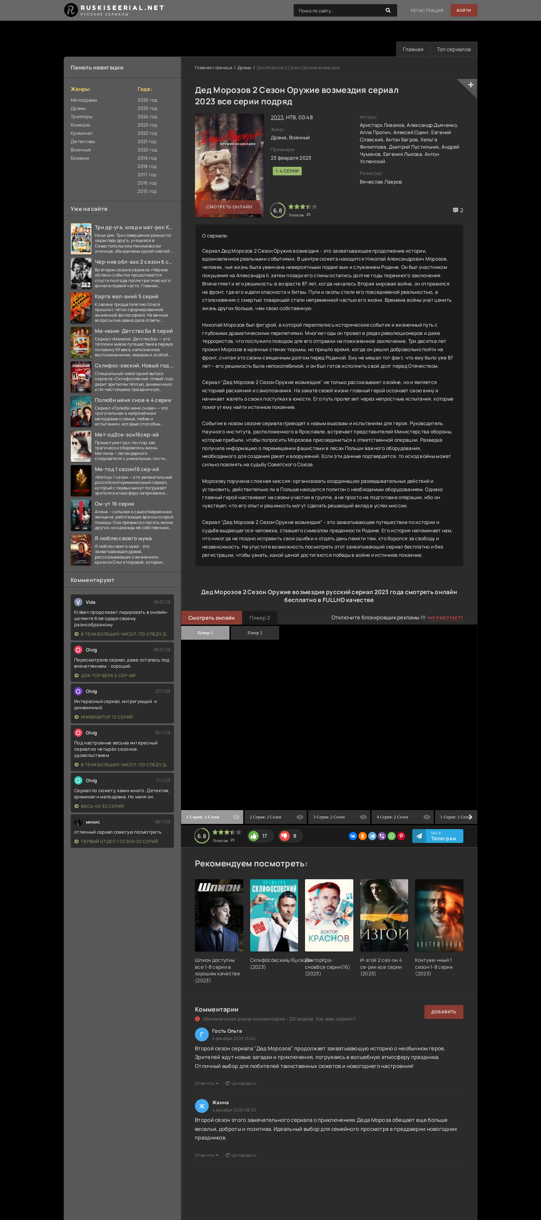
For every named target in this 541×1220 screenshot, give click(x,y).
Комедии (80, 125)
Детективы (83, 142)
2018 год (147, 166)
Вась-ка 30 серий (99, 806)
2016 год (147, 183)
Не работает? (446, 618)
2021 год (147, 142)
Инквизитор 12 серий (104, 717)
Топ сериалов (452, 49)
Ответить (207, 1084)
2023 (277, 117)
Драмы (78, 108)
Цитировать (241, 1084)
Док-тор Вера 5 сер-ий (105, 676)
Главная (410, 49)
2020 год (147, 150)
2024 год (147, 117)
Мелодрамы (84, 100)
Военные (81, 150)
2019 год (147, 158)
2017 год (147, 175)
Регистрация (425, 10)
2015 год (147, 191)
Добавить (443, 1012)
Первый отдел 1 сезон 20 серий (116, 842)
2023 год (147, 125)
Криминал (81, 133)
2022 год (147, 133)
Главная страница (213, 68)
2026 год (147, 100)
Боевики (80, 158)
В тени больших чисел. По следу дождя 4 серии (122, 634)
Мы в (443, 836)
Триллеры (81, 117)
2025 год (147, 108)
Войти (463, 10)
